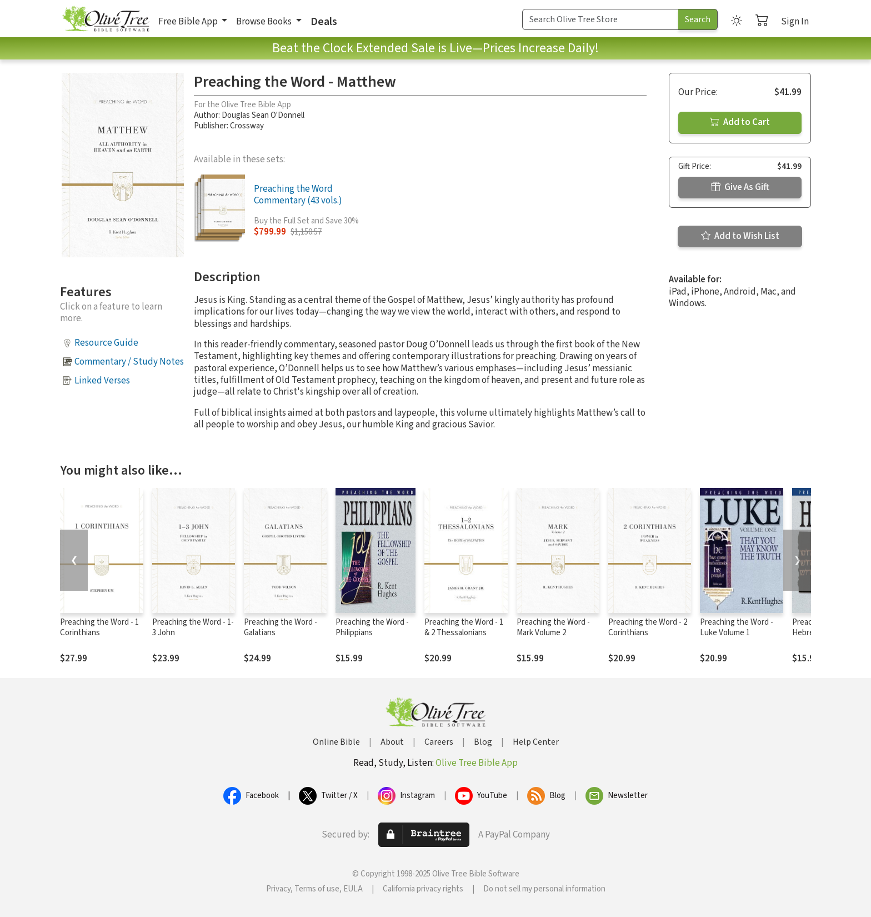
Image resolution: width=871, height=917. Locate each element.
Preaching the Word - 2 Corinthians (647, 627)
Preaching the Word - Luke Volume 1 (736, 627)
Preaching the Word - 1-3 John (193, 627)
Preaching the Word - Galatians (280, 627)
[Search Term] (600, 19)
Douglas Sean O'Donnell (263, 115)
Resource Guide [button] (106, 343)
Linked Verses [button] (102, 380)
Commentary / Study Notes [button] (129, 361)
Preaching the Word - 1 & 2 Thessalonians (463, 627)
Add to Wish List (740, 236)
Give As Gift (740, 187)
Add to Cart (740, 122)
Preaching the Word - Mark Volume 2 (553, 627)
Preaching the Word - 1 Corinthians (99, 627)
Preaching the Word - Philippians (372, 627)
